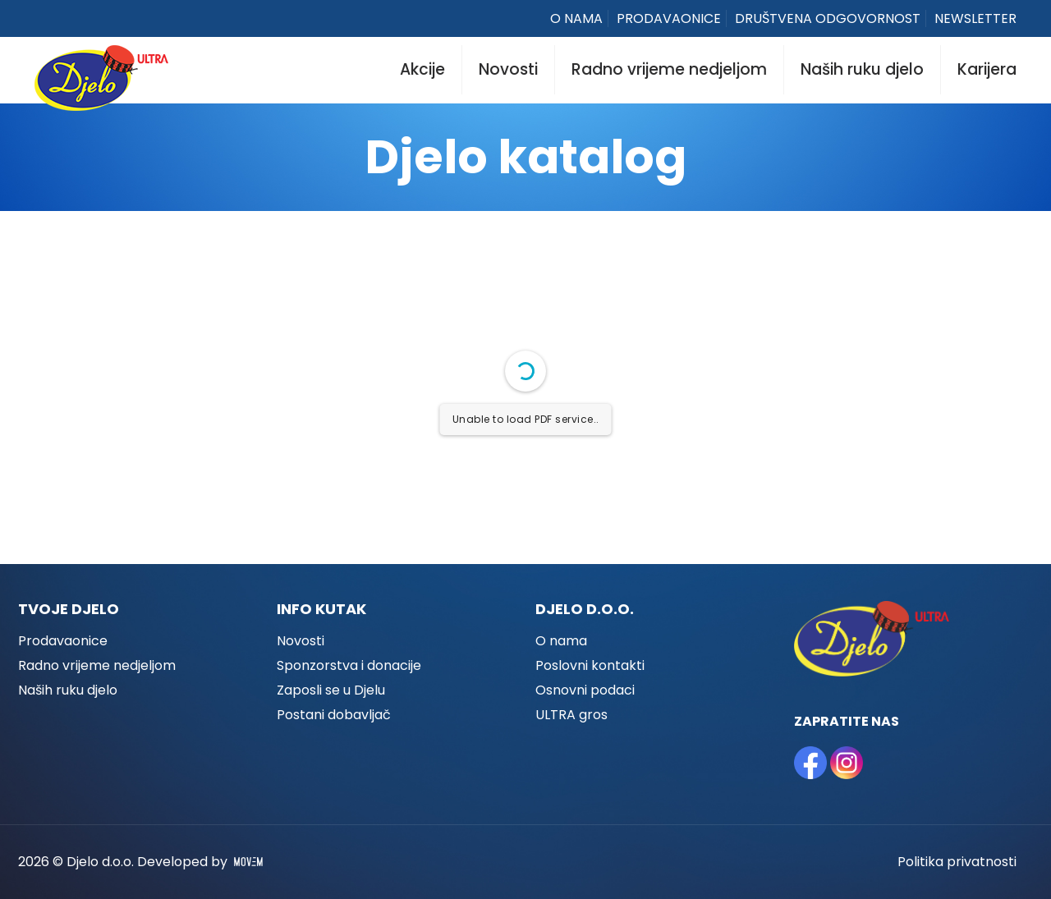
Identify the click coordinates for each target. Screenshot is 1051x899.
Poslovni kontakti (590, 665)
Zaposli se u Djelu (331, 690)
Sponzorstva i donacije (349, 665)
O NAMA (576, 18)
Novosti (300, 640)
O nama (561, 640)
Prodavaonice (63, 640)
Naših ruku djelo (67, 690)
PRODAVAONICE (669, 18)
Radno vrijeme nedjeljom (97, 665)
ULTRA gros (571, 714)
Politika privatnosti (957, 861)
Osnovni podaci (585, 690)
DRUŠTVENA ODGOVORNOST (827, 18)
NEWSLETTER (975, 18)
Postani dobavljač (334, 714)
